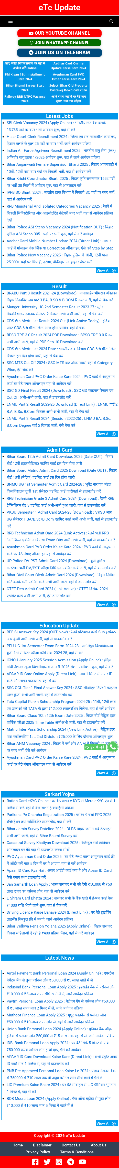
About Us (98, 1145)
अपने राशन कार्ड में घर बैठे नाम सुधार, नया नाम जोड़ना (68, 98)
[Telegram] (71, 1161)
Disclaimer (42, 1145)
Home (18, 1145)
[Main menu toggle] (10, 21)
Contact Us (71, 1145)
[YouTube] (83, 1161)
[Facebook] (36, 1161)
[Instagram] (59, 1161)
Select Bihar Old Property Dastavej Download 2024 (68, 87)
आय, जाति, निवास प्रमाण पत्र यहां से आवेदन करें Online (25, 65)
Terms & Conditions (77, 1152)
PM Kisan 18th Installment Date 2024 (25, 76)
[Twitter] (48, 1161)
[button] (111, 21)
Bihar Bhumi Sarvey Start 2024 (25, 87)
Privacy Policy (38, 1152)
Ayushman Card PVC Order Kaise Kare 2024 (68, 76)
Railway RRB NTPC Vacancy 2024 (24, 98)
